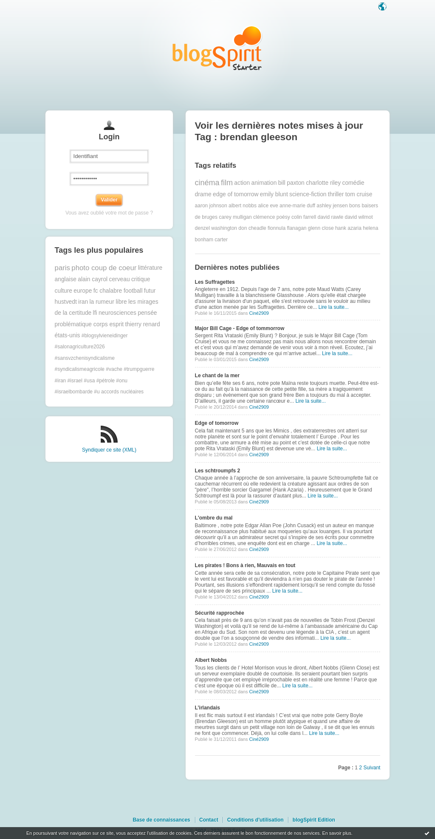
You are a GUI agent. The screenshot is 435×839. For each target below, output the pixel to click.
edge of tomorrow (235, 194)
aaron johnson (211, 206)
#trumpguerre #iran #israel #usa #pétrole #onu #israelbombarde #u (105, 380)
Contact (208, 820)
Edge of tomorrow (217, 423)
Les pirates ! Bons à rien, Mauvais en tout (245, 565)
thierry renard (142, 324)
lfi (95, 313)
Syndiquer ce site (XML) (109, 450)
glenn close (321, 228)
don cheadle (252, 228)
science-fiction (307, 194)
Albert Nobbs (211, 660)
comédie (353, 183)
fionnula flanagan (287, 228)
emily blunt (274, 194)
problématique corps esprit (89, 324)
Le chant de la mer (217, 376)
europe (82, 291)
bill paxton (291, 183)
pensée (147, 313)
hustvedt (66, 302)
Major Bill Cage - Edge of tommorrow (240, 328)
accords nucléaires (122, 392)
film (227, 182)
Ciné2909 (258, 313)
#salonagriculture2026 (80, 347)
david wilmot (359, 217)
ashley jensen (331, 206)
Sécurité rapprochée (219, 613)
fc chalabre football (118, 291)
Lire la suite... (334, 307)
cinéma (207, 182)
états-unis (67, 335)
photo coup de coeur (103, 268)
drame (203, 194)
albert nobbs (243, 206)
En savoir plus (336, 833)
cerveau (119, 279)
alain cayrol (92, 279)
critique (140, 279)
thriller (336, 194)
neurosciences (117, 313)
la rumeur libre (108, 302)
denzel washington (216, 228)
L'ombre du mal (214, 518)
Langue (383, 7)
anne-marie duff (297, 206)
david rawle (330, 217)
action (242, 183)
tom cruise (359, 194)
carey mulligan (235, 217)
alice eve (268, 206)
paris (62, 268)
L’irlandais (207, 708)
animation (264, 183)
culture (63, 291)
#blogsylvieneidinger (105, 336)
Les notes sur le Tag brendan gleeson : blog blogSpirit (217, 47)
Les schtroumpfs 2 (217, 471)
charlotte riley (323, 183)
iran (83, 302)
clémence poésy (271, 217)
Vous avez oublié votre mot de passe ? (109, 213)
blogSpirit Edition (314, 820)
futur (150, 291)
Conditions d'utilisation (255, 820)
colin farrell (303, 217)
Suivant (371, 768)
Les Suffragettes (215, 282)
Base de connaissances (161, 820)
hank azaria (348, 228)
